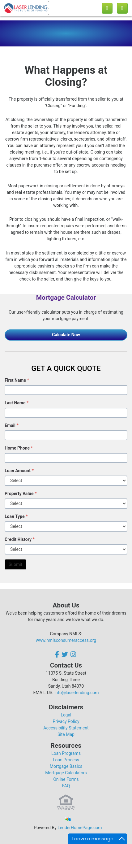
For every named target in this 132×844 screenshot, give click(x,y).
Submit (15, 564)
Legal (66, 714)
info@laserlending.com (76, 692)
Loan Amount (19, 470)
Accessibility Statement (65, 727)
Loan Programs (66, 753)
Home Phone (19, 448)
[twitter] (64, 654)
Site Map (66, 734)
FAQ (66, 785)
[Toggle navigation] (122, 8)
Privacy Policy (66, 721)
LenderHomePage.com (79, 827)
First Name (17, 380)
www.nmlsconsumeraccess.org (66, 640)
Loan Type (16, 516)
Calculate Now (66, 334)
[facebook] (57, 654)
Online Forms (66, 779)
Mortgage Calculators (66, 772)
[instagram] (73, 654)
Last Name (16, 402)
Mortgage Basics (66, 766)
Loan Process (66, 759)
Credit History (20, 539)
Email (12, 425)
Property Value (20, 493)
